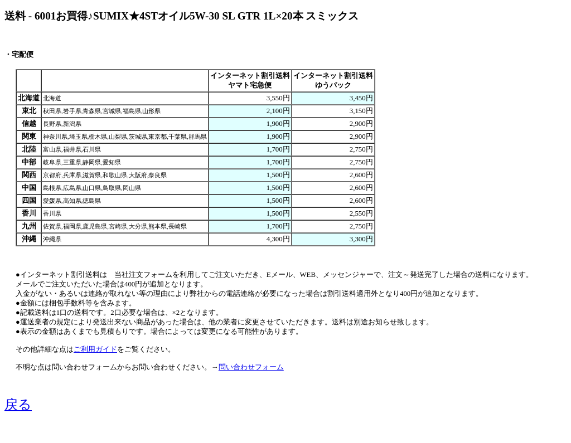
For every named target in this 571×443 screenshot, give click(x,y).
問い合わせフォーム (251, 367)
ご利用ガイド (95, 349)
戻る (18, 404)
